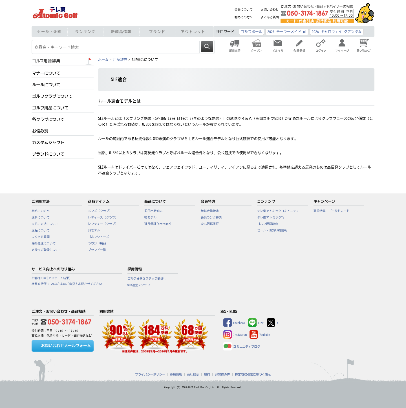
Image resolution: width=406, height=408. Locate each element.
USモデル (94, 230)
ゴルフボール (251, 32)
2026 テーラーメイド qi (286, 32)
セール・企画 (49, 32)
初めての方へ (244, 17)
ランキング (85, 32)
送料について (41, 217)
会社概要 (193, 374)
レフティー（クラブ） (103, 223)
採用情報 (176, 374)
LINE (256, 322)
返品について (41, 230)
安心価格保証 (210, 223)
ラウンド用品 (97, 243)
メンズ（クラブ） (100, 210)
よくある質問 (270, 17)
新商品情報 (121, 32)
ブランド (157, 32)
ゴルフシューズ (98, 236)
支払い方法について (45, 223)
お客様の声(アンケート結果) (51, 278)
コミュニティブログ (241, 346)
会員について (244, 9)
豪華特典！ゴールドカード (332, 210)
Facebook (234, 322)
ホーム (103, 59)
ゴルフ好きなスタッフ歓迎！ (147, 278)
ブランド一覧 (97, 249)
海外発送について (44, 243)
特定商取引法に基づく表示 (253, 374)
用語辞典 (120, 59)
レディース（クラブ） (103, 217)
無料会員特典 (210, 210)
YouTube (260, 334)
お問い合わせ (270, 9)
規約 (207, 374)
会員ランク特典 (211, 217)
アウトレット (193, 32)
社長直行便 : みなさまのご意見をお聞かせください (67, 284)
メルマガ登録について (47, 249)
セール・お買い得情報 (272, 230)
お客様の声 (222, 374)
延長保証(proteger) (157, 223)
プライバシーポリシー (150, 374)
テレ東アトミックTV (270, 217)
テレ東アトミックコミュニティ (278, 210)
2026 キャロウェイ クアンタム (337, 32)
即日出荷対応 (153, 210)
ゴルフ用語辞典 (267, 223)
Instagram (235, 334)
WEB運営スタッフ (138, 285)
